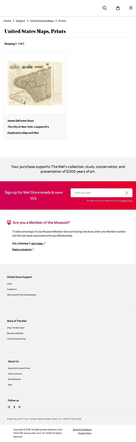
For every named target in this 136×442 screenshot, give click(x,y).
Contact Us (12, 289)
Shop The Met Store (15, 328)
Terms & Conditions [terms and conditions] (82, 429)
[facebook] (14, 407)
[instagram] (9, 407)
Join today (37, 243)
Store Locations (15, 373)
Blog (10, 384)
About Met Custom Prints (19, 368)
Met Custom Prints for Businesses (21, 295)
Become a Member (15, 333)
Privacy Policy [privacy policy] (85, 433)
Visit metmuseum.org (16, 339)
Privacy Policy (125, 200)
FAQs (9, 284)
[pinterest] (19, 407)
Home (7, 21)
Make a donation (22, 250)
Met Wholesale (14, 379)
